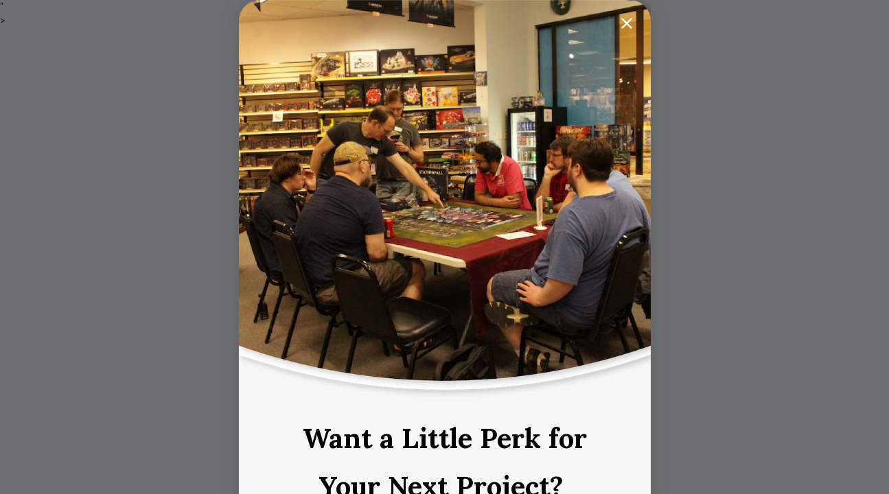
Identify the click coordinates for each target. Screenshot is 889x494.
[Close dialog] (627, 23)
